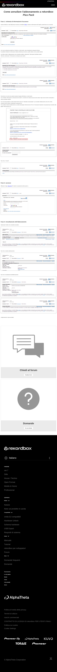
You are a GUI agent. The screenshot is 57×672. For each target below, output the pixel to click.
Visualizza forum (28, 374)
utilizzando (10, 185)
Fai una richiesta (28, 428)
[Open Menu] (53, 5)
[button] (28, 458)
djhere (25, 24)
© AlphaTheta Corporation (15, 660)
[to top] (51, 659)
